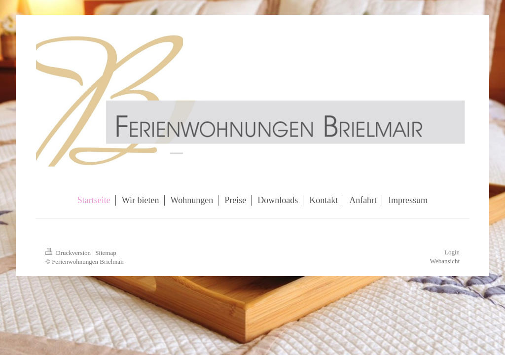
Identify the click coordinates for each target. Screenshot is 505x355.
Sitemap (105, 252)
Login (452, 252)
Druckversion (68, 252)
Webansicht (445, 261)
